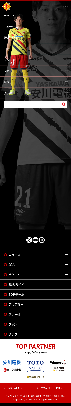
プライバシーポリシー (53, 390)
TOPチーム (17, 297)
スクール (15, 317)
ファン (13, 327)
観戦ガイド (16, 287)
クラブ (13, 336)
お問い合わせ (15, 390)
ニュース (15, 257)
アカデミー (16, 307)
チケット (14, 277)
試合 (12, 267)
